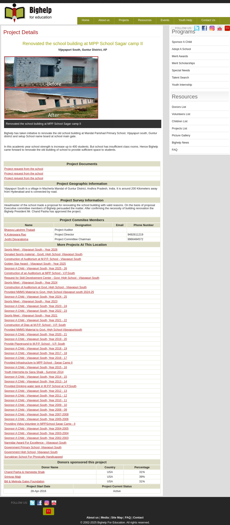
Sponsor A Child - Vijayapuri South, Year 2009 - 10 (35, 405)
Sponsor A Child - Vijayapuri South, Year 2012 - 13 (35, 390)
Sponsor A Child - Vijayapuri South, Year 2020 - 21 (35, 334)
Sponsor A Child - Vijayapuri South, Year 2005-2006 (36, 419)
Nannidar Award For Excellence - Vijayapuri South (35, 442)
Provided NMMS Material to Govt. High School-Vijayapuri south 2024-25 (49, 292)
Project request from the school (23, 168)
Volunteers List (181, 114)
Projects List (179, 128)
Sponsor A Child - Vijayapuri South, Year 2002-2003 (36, 438)
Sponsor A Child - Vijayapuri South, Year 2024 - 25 (35, 296)
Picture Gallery (181, 135)
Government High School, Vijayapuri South (31, 452)
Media (105, 517)
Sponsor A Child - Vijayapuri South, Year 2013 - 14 (35, 381)
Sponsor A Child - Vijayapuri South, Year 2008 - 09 (35, 409)
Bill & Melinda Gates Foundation (24, 481)
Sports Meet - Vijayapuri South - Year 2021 (31, 315)
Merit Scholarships (183, 63)
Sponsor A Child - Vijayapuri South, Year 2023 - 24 (35, 306)
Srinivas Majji (12, 476)
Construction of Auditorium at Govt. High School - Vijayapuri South (45, 287)
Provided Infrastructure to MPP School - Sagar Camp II (38, 362)
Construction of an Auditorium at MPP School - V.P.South (39, 273)
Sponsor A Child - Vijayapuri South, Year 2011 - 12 (35, 395)
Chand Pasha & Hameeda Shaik (24, 472)
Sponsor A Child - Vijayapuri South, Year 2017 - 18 (35, 353)
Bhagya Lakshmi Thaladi (19, 229)
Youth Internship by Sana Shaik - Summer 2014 (34, 372)
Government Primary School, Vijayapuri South (33, 447)
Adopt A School (181, 49)
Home (85, 20)
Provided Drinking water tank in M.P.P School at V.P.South (40, 386)
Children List (179, 121)
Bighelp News (180, 142)
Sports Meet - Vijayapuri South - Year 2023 (31, 301)
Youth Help (185, 20)
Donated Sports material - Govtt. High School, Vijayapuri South (43, 254)
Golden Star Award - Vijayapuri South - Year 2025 (35, 263)
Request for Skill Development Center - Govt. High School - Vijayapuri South (51, 277)
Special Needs (181, 70)
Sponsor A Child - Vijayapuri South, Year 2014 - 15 (35, 376)
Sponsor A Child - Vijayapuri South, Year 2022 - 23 (35, 310)
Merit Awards (180, 56)
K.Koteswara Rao (15, 234)
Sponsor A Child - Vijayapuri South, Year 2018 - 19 (35, 348)
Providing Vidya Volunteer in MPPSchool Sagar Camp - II (39, 423)
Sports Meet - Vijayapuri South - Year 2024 (31, 282)
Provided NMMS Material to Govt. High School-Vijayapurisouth (43, 329)
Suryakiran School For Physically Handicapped (33, 456)
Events (165, 20)
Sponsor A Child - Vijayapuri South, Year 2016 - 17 (35, 357)
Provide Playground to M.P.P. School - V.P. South (34, 343)
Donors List (179, 107)
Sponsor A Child (182, 42)
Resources (145, 20)
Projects (124, 20)
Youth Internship (182, 84)
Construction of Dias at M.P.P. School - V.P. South (35, 325)
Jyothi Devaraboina (16, 239)
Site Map (117, 517)
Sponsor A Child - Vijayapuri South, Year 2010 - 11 (35, 400)
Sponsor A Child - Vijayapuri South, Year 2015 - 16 (35, 367)
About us (103, 20)
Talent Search (180, 77)
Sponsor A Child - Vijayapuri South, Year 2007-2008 (36, 414)
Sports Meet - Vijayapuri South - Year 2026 (31, 249)
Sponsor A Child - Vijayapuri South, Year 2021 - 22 (35, 320)
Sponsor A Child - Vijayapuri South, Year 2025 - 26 (35, 268)
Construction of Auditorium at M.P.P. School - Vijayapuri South (42, 259)
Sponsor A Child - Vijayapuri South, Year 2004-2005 (36, 428)
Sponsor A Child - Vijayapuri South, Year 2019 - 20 (35, 339)
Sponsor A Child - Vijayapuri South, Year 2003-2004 (36, 433)
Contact (138, 517)
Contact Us (208, 20)
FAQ (174, 149)
